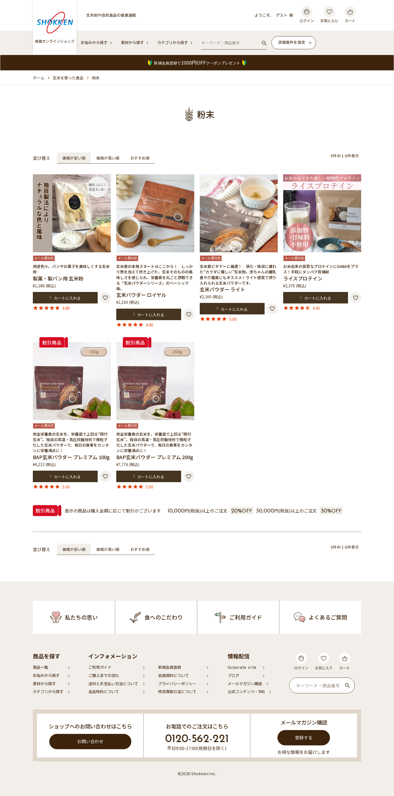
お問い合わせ (90, 741)
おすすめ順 (139, 158)
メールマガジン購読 (245, 684)
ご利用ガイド (99, 667)
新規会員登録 (169, 667)
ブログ (233, 676)
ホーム (38, 77)
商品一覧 (40, 667)
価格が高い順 (107, 158)
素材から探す (132, 43)
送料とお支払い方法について (113, 684)
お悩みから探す (94, 43)
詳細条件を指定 (291, 42)
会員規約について (173, 676)
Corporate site (242, 667)
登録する (303, 737)
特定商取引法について (177, 692)
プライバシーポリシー (177, 684)
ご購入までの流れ (103, 676)
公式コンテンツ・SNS (246, 692)
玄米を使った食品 (68, 77)
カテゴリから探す (172, 43)
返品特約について (103, 692)
